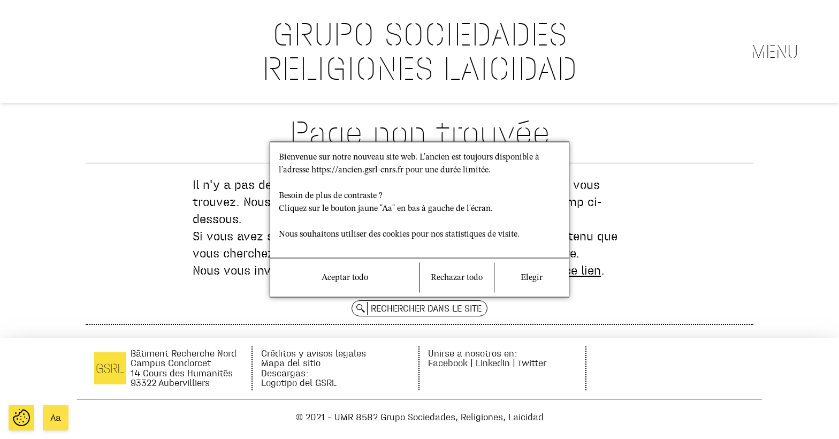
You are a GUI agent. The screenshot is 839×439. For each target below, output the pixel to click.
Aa (55, 417)
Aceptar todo (345, 278)
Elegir (532, 278)
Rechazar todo (457, 278)
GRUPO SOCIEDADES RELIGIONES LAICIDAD (419, 51)
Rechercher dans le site (426, 308)
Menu (774, 51)
